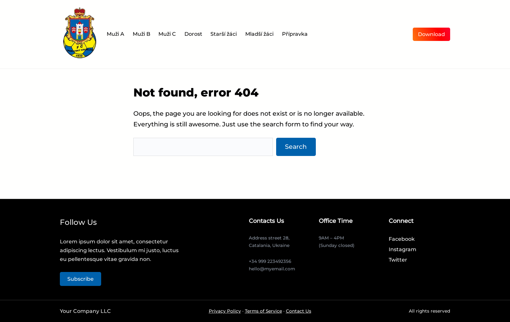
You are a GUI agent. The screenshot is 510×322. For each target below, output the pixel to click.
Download (431, 34)
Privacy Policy (225, 311)
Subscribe (80, 279)
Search (296, 146)
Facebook (402, 239)
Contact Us (298, 311)
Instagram (402, 249)
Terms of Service (263, 311)
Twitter (398, 260)
